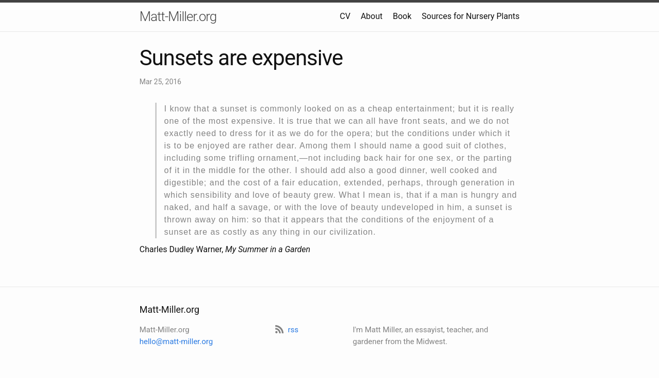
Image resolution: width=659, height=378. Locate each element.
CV (345, 16)
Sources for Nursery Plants (470, 16)
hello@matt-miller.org (176, 341)
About (372, 16)
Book (402, 16)
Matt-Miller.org (178, 16)
